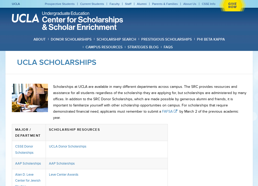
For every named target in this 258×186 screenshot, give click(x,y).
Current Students (92, 4)
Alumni (142, 4)
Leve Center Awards (63, 174)
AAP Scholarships (28, 163)
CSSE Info (208, 4)
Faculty (115, 4)
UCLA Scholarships (56, 62)
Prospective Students (60, 4)
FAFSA (170, 111)
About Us (189, 4)
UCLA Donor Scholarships (67, 146)
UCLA (16, 4)
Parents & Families (165, 4)
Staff (128, 4)
